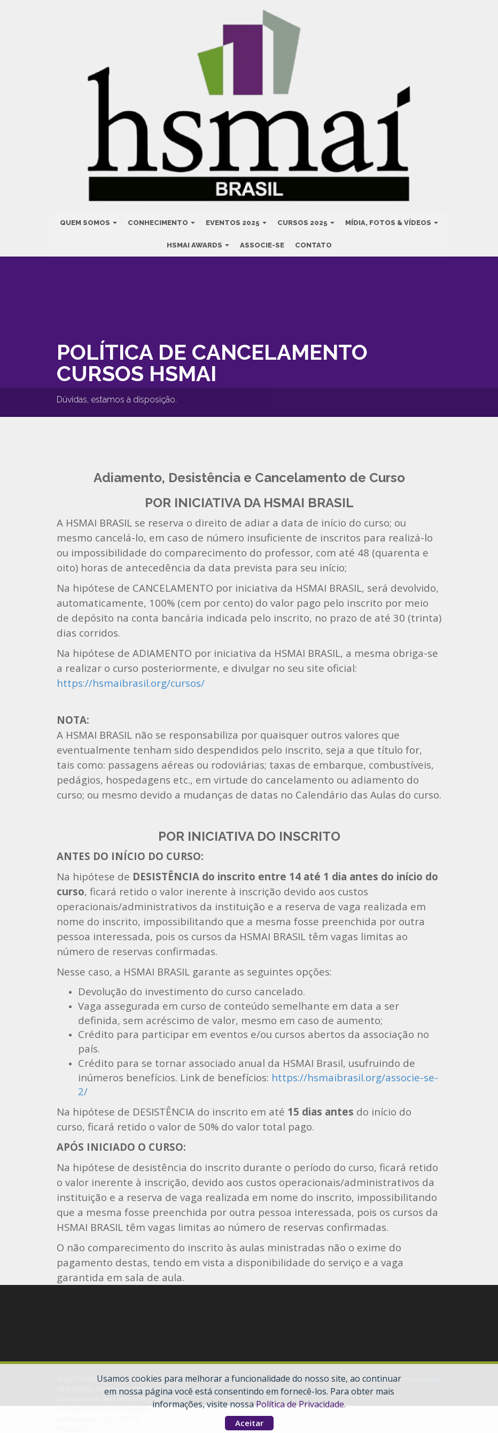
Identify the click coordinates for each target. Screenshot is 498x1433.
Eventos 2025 (236, 222)
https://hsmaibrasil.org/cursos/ (131, 682)
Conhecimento (161, 222)
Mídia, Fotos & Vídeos (391, 222)
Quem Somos (88, 222)
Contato (313, 244)
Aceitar (249, 1422)
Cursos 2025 (305, 222)
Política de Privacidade (300, 1404)
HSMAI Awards (198, 244)
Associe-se (262, 244)
